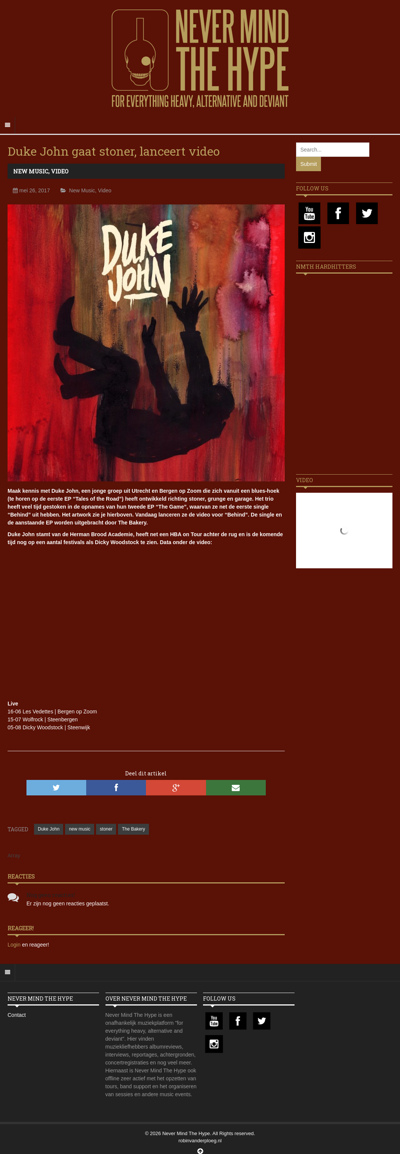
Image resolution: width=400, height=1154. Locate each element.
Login (15, 945)
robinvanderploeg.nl (200, 1140)
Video (59, 171)
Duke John (48, 829)
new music (79, 829)
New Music (30, 171)
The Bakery (133, 829)
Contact (17, 1015)
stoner (106, 829)
